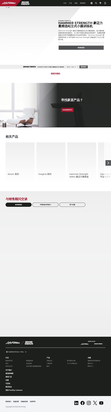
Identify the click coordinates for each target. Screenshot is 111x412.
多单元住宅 (9, 366)
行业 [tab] (64, 3)
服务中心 (90, 363)
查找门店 (9, 377)
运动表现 (29, 363)
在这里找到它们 (67, 110)
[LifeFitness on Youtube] (101, 403)
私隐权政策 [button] (24, 401)
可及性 (8, 383)
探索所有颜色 (55, 73)
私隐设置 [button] (16, 401)
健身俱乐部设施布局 (94, 360)
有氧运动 (49, 360)
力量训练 (49, 363)
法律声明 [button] (32, 401)
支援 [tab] (76, 3)
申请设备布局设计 (45, 204)
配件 (48, 366)
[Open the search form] (96, 3)
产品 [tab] (70, 3)
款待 (7, 363)
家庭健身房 (29, 360)
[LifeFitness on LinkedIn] (76, 403)
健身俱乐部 (9, 360)
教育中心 (90, 366)
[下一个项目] (108, 163)
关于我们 (9, 370)
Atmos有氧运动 (72, 363)
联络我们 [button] (8, 401)
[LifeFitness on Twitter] (95, 403)
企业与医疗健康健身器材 (33, 366)
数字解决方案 (71, 360)
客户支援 (72, 204)
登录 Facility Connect (14, 390)
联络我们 (83, 3)
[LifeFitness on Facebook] (82, 403)
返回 (8, 7)
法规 (7, 380)
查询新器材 (18, 204)
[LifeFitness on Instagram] (89, 403)
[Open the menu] (105, 3)
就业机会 (9, 387)
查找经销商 (9, 373)
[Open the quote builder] (100, 3)
